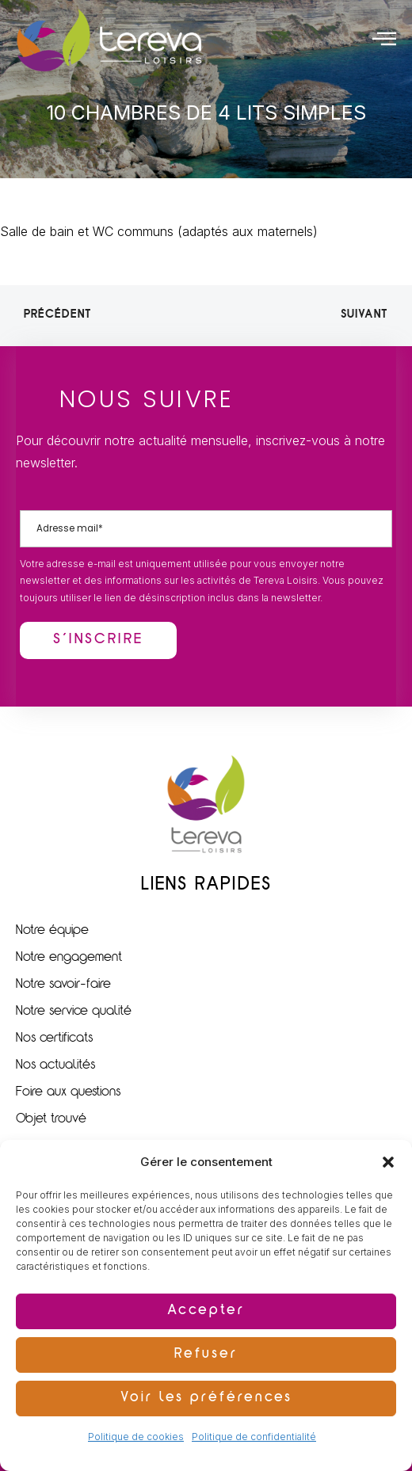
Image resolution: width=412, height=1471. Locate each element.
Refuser (206, 1355)
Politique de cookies (136, 1436)
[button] (388, 1162)
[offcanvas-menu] (384, 38)
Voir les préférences (206, 1398)
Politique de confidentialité (254, 1436)
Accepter (206, 1311)
